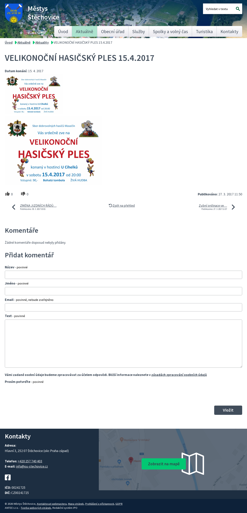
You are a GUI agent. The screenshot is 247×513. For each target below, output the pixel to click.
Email (29, 299)
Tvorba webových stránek (36, 508)
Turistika (204, 31)
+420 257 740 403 (30, 461)
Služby (138, 31)
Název (16, 267)
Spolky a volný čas (170, 31)
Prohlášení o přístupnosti (99, 503)
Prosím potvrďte (24, 381)
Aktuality (42, 42)
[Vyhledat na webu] (238, 8)
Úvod (63, 31)
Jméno (17, 283)
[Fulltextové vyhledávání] (218, 8)
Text (15, 316)
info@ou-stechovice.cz (32, 466)
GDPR (119, 503)
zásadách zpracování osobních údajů (179, 375)
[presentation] (34, 394)
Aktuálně (84, 31)
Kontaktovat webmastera (52, 503)
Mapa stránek (76, 503)
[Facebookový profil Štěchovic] (8, 482)
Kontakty (229, 31)
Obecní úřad (112, 31)
